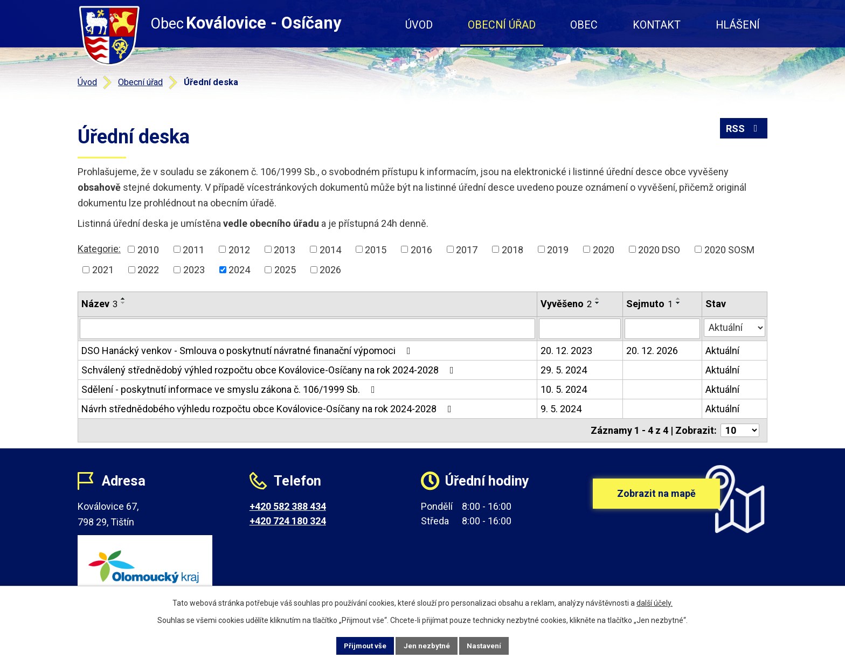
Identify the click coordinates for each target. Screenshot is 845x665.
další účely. (654, 602)
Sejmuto (649, 303)
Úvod (419, 25)
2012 (239, 249)
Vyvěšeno (566, 303)
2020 (603, 249)
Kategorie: (99, 248)
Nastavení (492, 645)
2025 (285, 269)
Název (99, 303)
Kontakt (657, 25)
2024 (239, 269)
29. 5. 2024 (564, 370)
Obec (584, 25)
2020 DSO (659, 249)
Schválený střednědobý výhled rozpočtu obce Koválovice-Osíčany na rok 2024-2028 (269, 370)
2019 (558, 249)
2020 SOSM (729, 249)
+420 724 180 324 (288, 521)
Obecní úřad (502, 25)
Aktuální (722, 350)
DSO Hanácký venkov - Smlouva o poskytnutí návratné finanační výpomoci (248, 350)
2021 (103, 269)
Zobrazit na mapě (656, 502)
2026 (330, 269)
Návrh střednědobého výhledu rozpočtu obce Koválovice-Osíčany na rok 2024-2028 (268, 408)
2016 (421, 249)
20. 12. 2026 (652, 350)
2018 (512, 249)
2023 (194, 269)
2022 (148, 269)
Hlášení (738, 25)
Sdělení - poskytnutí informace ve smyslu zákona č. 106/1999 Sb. (230, 389)
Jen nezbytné (427, 645)
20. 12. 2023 (566, 350)
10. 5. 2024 (564, 389)
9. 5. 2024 (561, 408)
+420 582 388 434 (288, 506)
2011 (193, 249)
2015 (375, 249)
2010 (148, 249)
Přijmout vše (357, 645)
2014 (330, 249)
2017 (466, 249)
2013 (284, 249)
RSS (744, 130)
